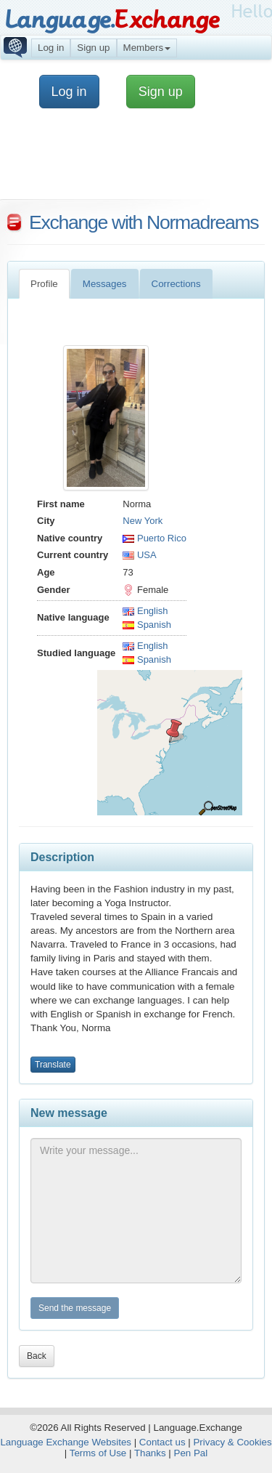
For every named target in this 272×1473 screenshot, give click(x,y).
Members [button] (147, 47)
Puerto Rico (154, 538)
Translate (53, 1065)
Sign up (93, 47)
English (145, 610)
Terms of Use (98, 1453)
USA (139, 554)
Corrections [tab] (176, 283)
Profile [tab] (44, 283)
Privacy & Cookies (232, 1442)
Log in (51, 47)
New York (142, 520)
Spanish (147, 624)
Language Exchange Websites (65, 1442)
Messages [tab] (105, 283)
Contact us (162, 1442)
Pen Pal (191, 1453)
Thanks (150, 1453)
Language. (112, 20)
